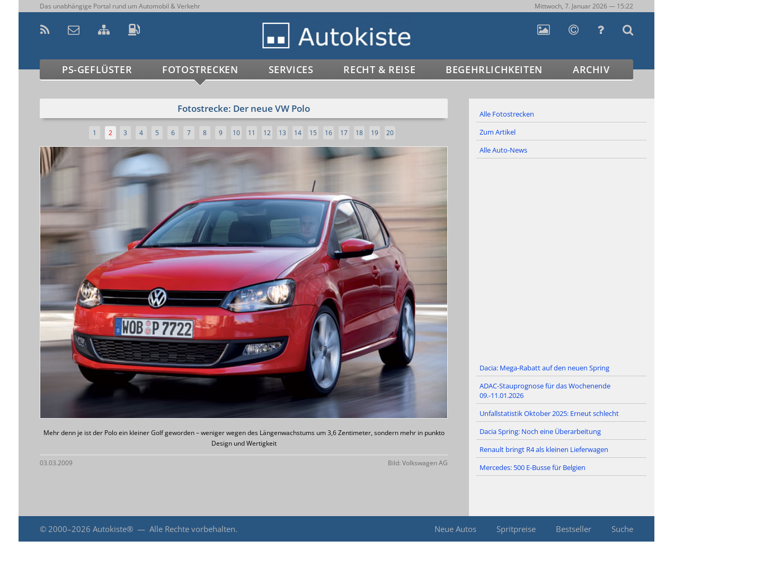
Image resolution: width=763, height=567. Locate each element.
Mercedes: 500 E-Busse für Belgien (532, 467)
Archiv (591, 69)
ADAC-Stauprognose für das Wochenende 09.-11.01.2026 (545, 390)
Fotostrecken (200, 69)
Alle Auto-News (503, 150)
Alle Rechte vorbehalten (192, 529)
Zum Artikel (498, 132)
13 (282, 132)
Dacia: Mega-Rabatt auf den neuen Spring (544, 368)
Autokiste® (113, 529)
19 (374, 132)
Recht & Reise (379, 69)
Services (291, 69)
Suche (622, 529)
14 (297, 132)
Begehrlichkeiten (494, 69)
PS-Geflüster (97, 69)
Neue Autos (455, 529)
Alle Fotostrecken (507, 114)
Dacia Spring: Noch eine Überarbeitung (540, 431)
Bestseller (573, 529)
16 (328, 132)
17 (344, 132)
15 (313, 132)
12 (267, 132)
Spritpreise (516, 529)
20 (390, 132)
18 (359, 132)
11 (251, 132)
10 (236, 132)
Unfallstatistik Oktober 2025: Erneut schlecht (549, 413)
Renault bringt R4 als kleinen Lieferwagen (544, 449)
